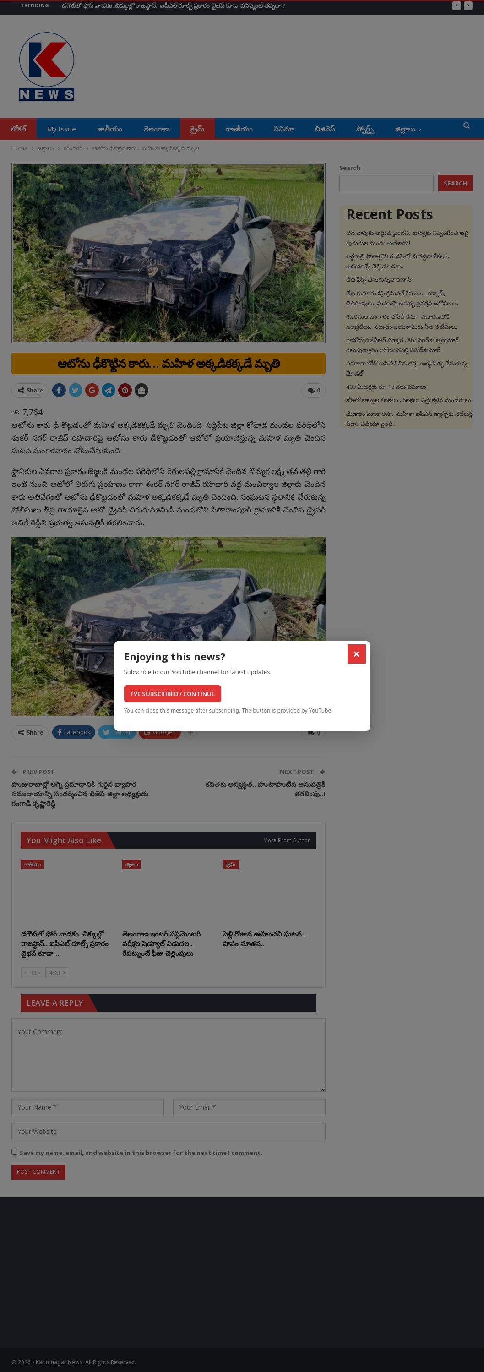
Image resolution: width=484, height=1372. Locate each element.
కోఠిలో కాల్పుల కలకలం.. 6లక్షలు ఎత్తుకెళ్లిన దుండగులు (408, 400)
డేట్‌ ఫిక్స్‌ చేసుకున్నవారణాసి (378, 279)
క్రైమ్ (197, 128)
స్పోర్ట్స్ (365, 128)
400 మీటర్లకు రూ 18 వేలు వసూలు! (387, 386)
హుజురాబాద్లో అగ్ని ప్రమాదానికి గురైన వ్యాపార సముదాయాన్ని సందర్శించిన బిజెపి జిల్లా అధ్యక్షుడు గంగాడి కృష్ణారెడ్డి (79, 793)
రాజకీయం (239, 128)
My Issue (61, 128)
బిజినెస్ (325, 128)
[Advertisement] (82, 1275)
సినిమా (284, 128)
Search (349, 167)
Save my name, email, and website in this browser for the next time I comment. (141, 1153)
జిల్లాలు (405, 128)
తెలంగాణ (156, 128)
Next (57, 972)
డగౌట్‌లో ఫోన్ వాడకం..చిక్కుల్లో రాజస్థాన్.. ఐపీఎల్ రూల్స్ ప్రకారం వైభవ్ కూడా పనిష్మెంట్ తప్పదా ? (174, 5)
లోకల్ (18, 128)
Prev (32, 972)
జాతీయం (109, 128)
